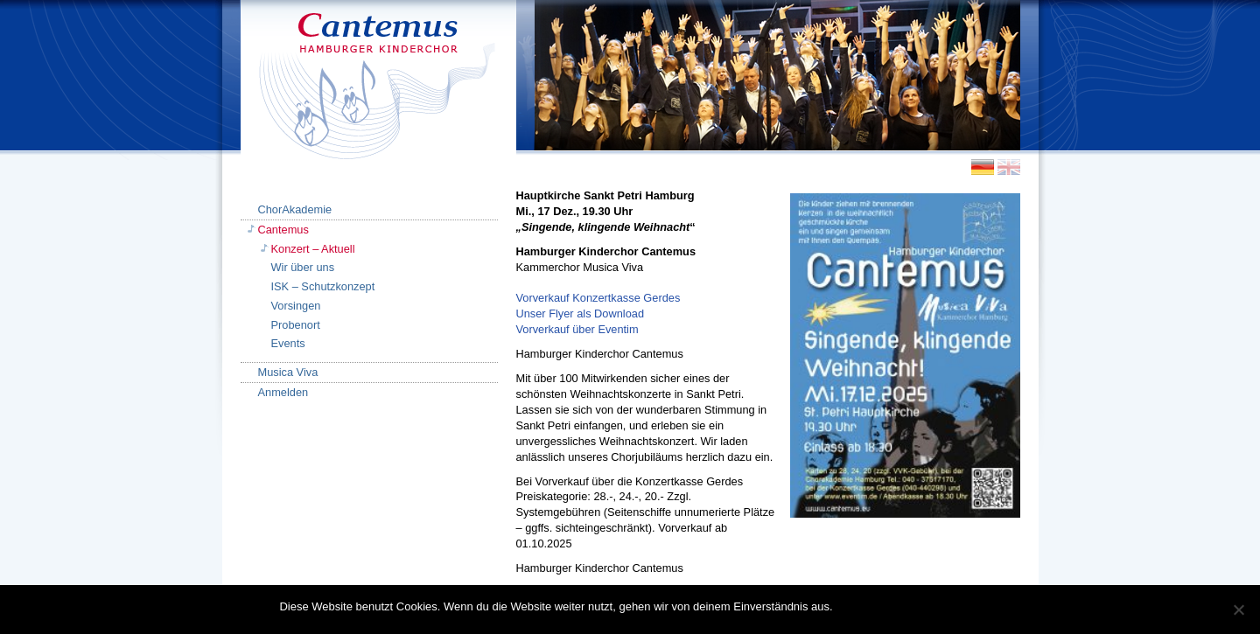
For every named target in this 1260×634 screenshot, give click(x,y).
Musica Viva (288, 372)
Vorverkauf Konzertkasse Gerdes (598, 297)
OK (850, 606)
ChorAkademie (295, 209)
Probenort (295, 324)
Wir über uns (303, 267)
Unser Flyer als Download (580, 313)
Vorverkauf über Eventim (577, 329)
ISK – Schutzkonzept (323, 286)
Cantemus (283, 229)
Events (288, 343)
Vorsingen (296, 305)
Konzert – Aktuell (313, 248)
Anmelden (283, 392)
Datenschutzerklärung (924, 606)
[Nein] (1238, 609)
